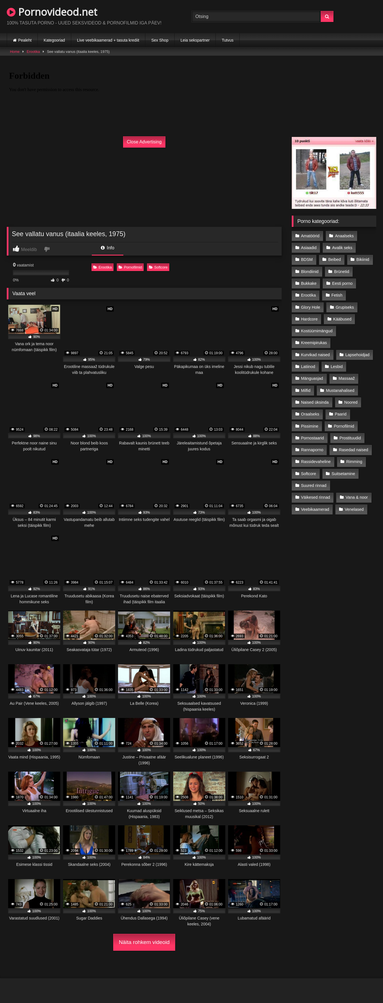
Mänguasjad (312, 378)
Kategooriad (54, 40)
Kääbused (342, 319)
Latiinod (308, 366)
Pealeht (25, 40)
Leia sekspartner (195, 40)
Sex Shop (159, 40)
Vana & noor (357, 497)
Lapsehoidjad (357, 355)
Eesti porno (342, 283)
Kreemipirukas (314, 342)
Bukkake (309, 283)
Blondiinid (310, 271)
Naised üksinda (315, 402)
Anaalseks (344, 236)
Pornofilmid (130, 267)
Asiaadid (309, 247)
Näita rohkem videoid (144, 942)
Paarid (341, 414)
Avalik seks (342, 247)
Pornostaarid (312, 438)
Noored (350, 402)
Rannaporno (312, 450)
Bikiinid (363, 259)
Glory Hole (310, 307)
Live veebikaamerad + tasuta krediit (108, 40)
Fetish (336, 295)
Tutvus (227, 40)
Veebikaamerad (315, 509)
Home (15, 51)
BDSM (307, 259)
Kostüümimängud (317, 331)
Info (107, 247)
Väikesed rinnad (315, 497)
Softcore (158, 267)
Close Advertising (144, 141)
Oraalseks (310, 414)
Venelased (354, 509)
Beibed (334, 259)
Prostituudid (350, 438)
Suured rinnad (313, 485)
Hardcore (309, 319)
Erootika (33, 51)
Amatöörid (310, 236)
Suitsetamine (343, 473)
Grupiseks (345, 307)
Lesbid (336, 366)
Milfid (306, 390)
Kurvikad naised (315, 355)
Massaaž (347, 378)
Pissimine (310, 426)
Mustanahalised (340, 390)
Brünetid (341, 271)
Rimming (354, 461)
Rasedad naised (353, 450)
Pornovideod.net (52, 12)
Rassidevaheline (316, 461)
